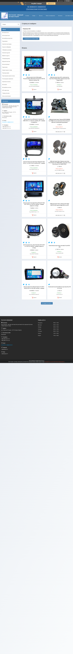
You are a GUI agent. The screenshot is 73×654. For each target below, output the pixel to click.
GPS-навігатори (5, 90)
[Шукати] (18, 24)
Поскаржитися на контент (49, 361)
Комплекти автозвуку (6, 44)
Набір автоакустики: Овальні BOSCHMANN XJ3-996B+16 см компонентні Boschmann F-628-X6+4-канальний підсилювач (59, 121)
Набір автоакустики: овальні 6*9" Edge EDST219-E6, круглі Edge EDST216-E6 (59, 204)
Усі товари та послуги (46, 303)
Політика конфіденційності (60, 361)
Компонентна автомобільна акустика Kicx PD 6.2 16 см (59, 287)
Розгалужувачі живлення (7, 78)
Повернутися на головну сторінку (31, 38)
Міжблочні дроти (5, 55)
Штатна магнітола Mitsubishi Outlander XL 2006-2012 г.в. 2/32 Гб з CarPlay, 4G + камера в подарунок (34, 121)
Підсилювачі (5, 41)
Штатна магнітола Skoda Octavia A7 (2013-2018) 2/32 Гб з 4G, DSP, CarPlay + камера (34, 287)
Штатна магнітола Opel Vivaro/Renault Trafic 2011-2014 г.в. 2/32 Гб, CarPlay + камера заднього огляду (34, 204)
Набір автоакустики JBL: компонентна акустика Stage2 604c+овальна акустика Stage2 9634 (59, 79)
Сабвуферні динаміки (6, 49)
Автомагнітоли (5, 32)
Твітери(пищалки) (6, 58)
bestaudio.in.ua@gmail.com (7, 122)
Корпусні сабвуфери (6, 47)
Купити (35, 89)
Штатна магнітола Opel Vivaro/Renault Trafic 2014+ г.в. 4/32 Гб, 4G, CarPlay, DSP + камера (34, 162)
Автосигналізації (5, 64)
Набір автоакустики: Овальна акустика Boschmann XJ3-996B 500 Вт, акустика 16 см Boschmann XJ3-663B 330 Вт (59, 163)
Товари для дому (6, 93)
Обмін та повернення (50, 15)
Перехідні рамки (5, 72)
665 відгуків (60, 0)
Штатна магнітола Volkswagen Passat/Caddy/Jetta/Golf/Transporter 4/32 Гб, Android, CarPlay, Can (34, 79)
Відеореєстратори (6, 61)
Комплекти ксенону (6, 81)
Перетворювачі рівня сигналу (8, 75)
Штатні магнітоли (6, 35)
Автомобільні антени (6, 87)
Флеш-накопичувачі (6, 96)
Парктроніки (4, 67)
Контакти (60, 15)
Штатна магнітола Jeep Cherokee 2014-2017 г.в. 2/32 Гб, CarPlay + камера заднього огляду (34, 246)
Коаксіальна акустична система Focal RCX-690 (59, 246)
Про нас (41, 15)
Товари (33, 15)
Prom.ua (42, 360)
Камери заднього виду (7, 70)
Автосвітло (4, 84)
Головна (27, 15)
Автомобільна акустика (7, 38)
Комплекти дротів (6, 52)
